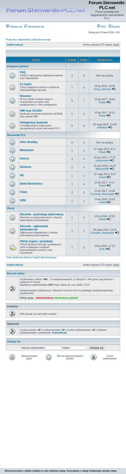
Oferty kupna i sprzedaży (36, 241)
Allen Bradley (29, 142)
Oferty (10, 208)
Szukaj (114, 26)
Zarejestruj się (34, 26)
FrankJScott (59, 332)
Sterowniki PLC (16, 135)
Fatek (23, 192)
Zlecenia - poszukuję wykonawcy (41, 214)
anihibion (102, 127)
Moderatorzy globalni (66, 298)
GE (22, 175)
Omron (24, 158)
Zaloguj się (14, 26)
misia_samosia (102, 89)
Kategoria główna (17, 66)
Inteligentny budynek (34, 122)
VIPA (23, 200)
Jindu (102, 249)
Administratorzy (45, 298)
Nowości (25, 96)
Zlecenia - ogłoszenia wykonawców (34, 228)
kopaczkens (102, 160)
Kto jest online (16, 273)
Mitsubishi (27, 150)
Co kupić (26, 84)
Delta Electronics (31, 183)
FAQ (101, 26)
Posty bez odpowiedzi (18, 39)
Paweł (102, 102)
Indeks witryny (15, 44)
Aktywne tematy (42, 39)
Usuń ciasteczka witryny (18, 257)
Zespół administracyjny (45, 257)
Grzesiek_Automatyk (102, 193)
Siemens (25, 167)
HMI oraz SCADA (31, 110)
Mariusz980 (102, 168)
